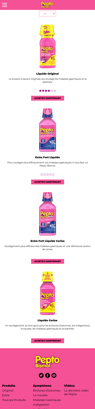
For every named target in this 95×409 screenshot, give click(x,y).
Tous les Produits (14, 400)
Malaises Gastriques (47, 400)
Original (7, 390)
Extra (5, 395)
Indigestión (41, 404)
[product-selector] (47, 13)
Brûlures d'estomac (47, 390)
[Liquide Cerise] (48, 293)
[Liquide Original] (48, 46)
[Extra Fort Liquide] (48, 130)
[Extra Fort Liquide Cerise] (48, 214)
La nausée (40, 395)
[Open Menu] (4, 5)
